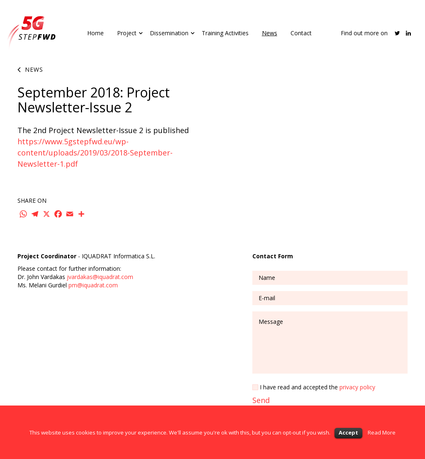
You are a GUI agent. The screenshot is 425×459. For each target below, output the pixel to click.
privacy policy (357, 387)
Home (95, 33)
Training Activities (225, 33)
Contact (301, 33)
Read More (382, 432)
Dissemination (169, 33)
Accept (348, 432)
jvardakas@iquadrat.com (100, 277)
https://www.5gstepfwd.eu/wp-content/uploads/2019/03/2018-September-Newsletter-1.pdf (95, 152)
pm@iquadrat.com (93, 285)
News (269, 33)
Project (127, 33)
